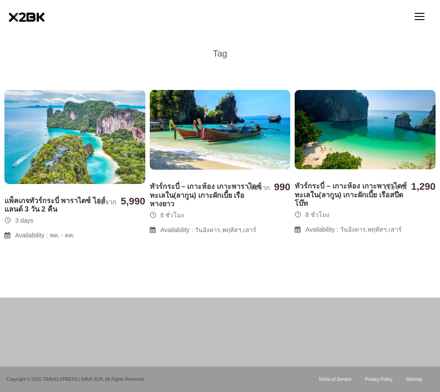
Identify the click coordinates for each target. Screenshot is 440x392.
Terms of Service (335, 379)
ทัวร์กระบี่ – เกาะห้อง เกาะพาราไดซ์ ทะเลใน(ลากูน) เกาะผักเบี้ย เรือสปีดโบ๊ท (350, 194)
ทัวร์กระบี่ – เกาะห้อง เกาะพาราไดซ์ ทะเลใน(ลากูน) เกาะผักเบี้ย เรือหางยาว (205, 195)
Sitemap (414, 379)
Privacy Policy (378, 379)
